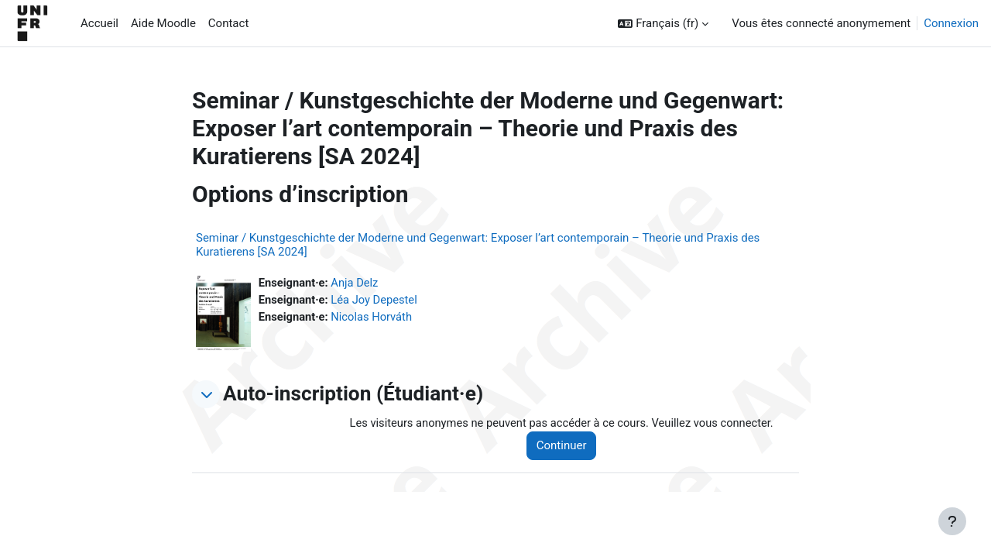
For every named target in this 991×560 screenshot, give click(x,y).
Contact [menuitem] (228, 23)
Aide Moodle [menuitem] (163, 23)
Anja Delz (356, 283)
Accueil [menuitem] (99, 23)
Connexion (951, 23)
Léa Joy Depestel (376, 300)
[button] (663, 23)
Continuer (566, 446)
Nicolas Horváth (373, 318)
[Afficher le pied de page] (952, 521)
